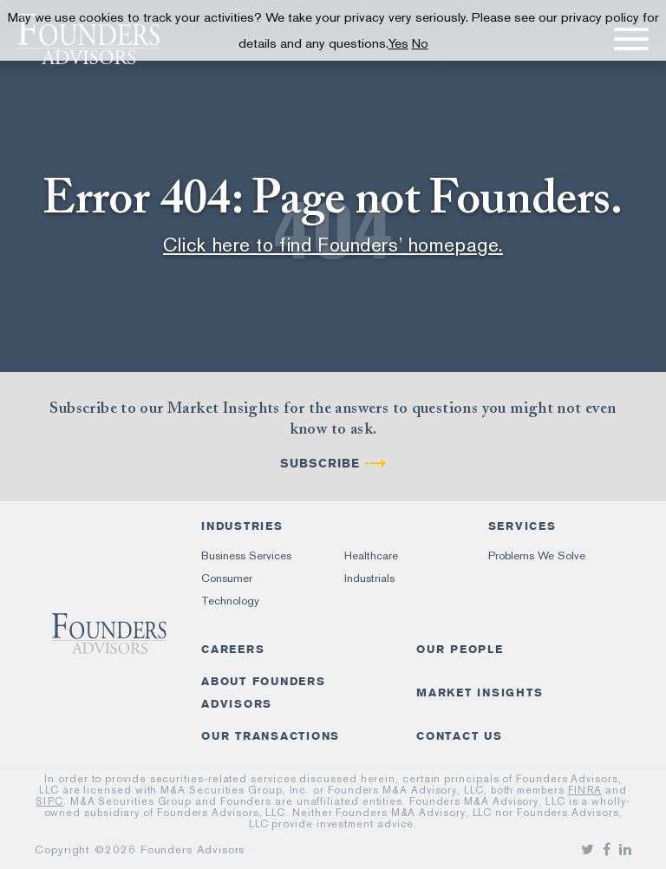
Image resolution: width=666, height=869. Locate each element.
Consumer (226, 578)
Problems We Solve (536, 555)
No (420, 43)
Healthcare (371, 555)
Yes (398, 43)
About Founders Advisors (263, 692)
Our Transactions (270, 736)
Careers (232, 649)
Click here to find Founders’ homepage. (333, 245)
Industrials (369, 578)
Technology (230, 600)
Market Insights (479, 692)
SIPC (49, 801)
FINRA (585, 790)
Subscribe (320, 463)
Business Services (246, 555)
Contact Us (459, 736)
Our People (460, 649)
